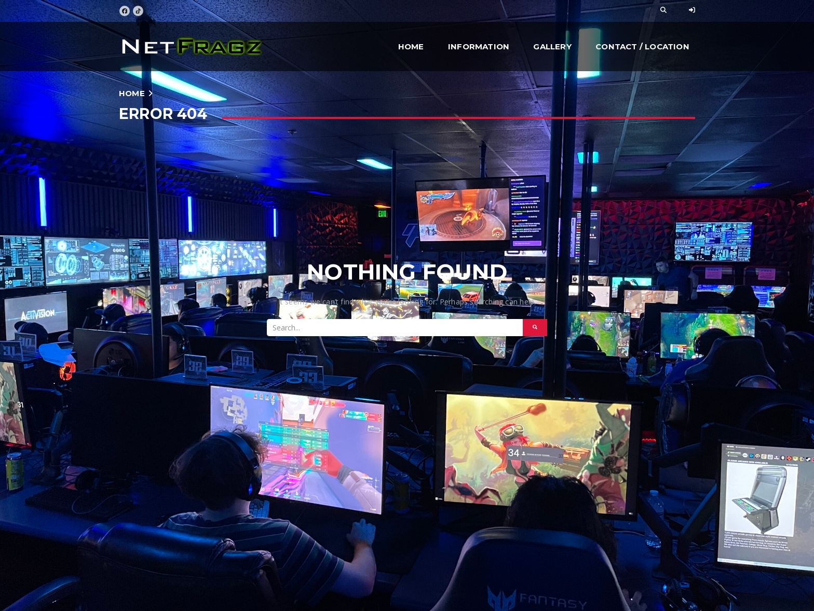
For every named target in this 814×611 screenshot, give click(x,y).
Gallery (552, 46)
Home (411, 46)
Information (478, 46)
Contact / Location (642, 46)
